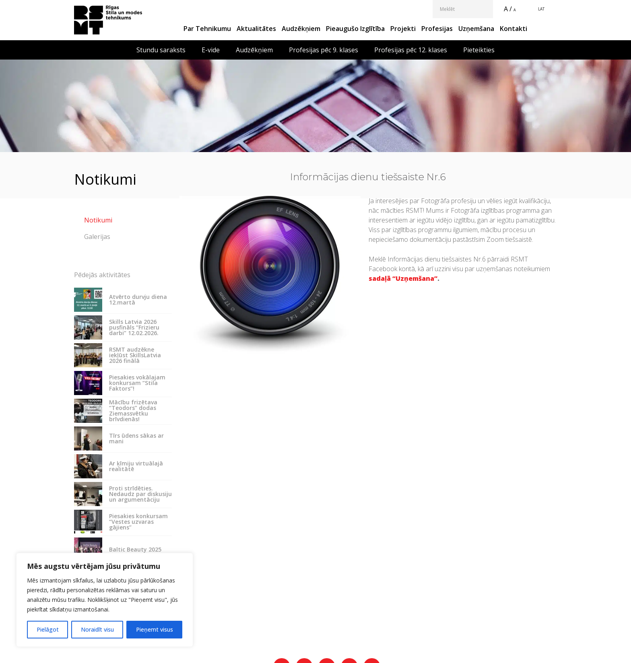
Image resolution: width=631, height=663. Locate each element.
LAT (541, 9)
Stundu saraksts (161, 49)
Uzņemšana (476, 28)
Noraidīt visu (97, 629)
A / (508, 8)
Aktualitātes (256, 28)
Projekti (403, 28)
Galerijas (97, 236)
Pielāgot (48, 629)
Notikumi (98, 220)
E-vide (211, 49)
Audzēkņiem (301, 28)
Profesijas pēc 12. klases (410, 49)
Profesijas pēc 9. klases (323, 49)
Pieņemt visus (154, 629)
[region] (104, 600)
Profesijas (437, 28)
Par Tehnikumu (207, 28)
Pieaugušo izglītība (355, 28)
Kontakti (513, 28)
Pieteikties (479, 49)
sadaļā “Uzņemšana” (403, 278)
